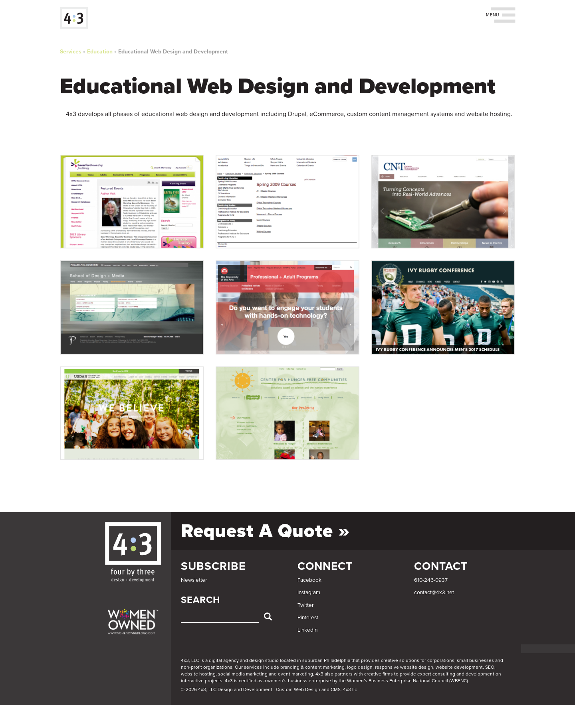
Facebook (309, 580)
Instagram (308, 592)
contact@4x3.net (434, 592)
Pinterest (307, 617)
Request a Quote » (265, 531)
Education (100, 51)
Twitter (305, 605)
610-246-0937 (431, 580)
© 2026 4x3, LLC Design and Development (226, 689)
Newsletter (194, 580)
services (253, 667)
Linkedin (307, 630)
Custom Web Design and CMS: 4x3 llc (316, 689)
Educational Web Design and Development (173, 51)
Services (70, 51)
